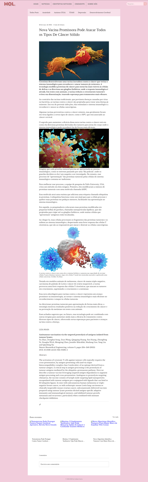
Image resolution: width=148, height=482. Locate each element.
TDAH (71, 12)
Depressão (82, 12)
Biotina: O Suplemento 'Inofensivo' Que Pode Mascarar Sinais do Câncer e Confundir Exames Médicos (73, 440)
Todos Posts (34, 12)
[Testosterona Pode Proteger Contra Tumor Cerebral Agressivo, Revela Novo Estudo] (43, 428)
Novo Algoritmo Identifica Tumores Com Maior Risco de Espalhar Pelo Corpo (103, 440)
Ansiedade (46, 12)
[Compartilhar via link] (40, 404)
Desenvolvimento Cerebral (100, 12)
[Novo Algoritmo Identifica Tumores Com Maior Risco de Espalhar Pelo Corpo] (104, 428)
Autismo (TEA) (59, 12)
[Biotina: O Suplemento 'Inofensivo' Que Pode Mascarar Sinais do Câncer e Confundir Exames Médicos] (74, 428)
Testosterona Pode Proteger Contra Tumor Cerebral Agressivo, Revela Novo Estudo (43, 440)
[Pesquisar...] (134, 4)
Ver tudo (115, 417)
